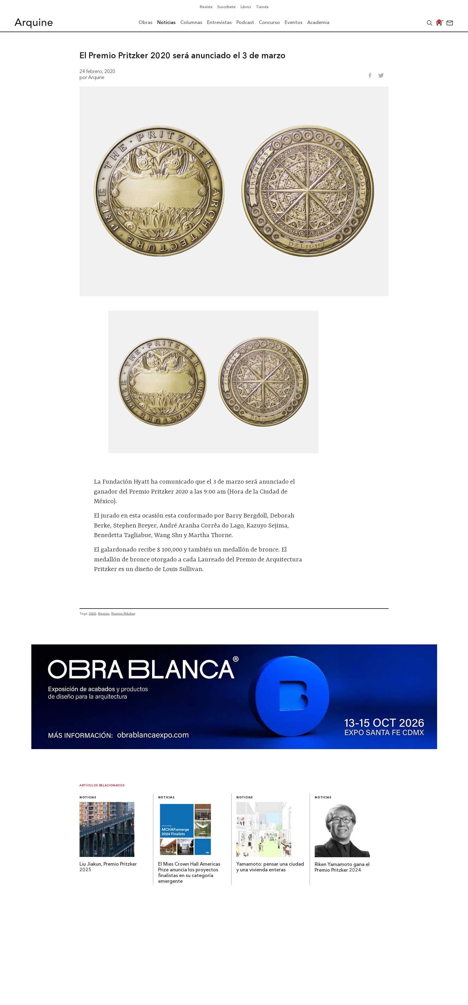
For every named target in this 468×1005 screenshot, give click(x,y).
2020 (92, 613)
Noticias (88, 797)
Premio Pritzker (123, 613)
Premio (104, 613)
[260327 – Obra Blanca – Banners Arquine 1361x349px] (234, 747)
